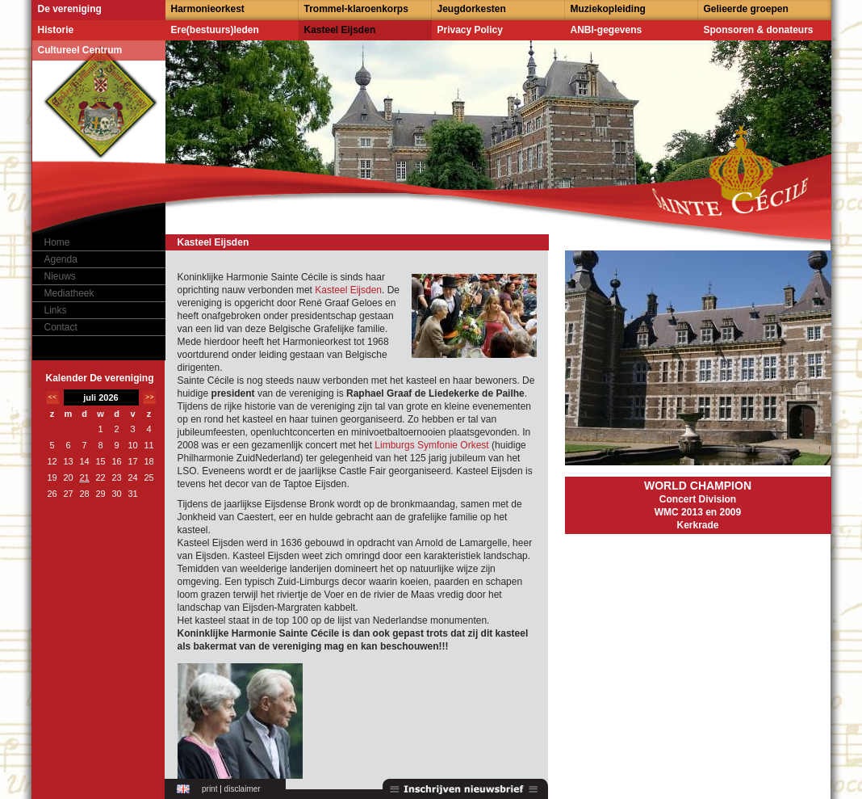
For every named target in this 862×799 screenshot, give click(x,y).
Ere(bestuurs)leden (215, 30)
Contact (60, 327)
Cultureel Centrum (80, 50)
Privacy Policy (470, 30)
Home (57, 242)
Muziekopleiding (608, 9)
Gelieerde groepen (746, 9)
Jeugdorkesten (471, 9)
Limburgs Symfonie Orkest (431, 445)
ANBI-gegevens (606, 30)
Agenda (60, 259)
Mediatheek (69, 293)
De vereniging (70, 9)
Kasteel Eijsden (340, 30)
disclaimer (242, 788)
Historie (56, 30)
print (209, 788)
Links (55, 310)
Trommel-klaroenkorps (356, 9)
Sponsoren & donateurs (759, 30)
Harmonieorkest (208, 9)
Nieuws (60, 276)
